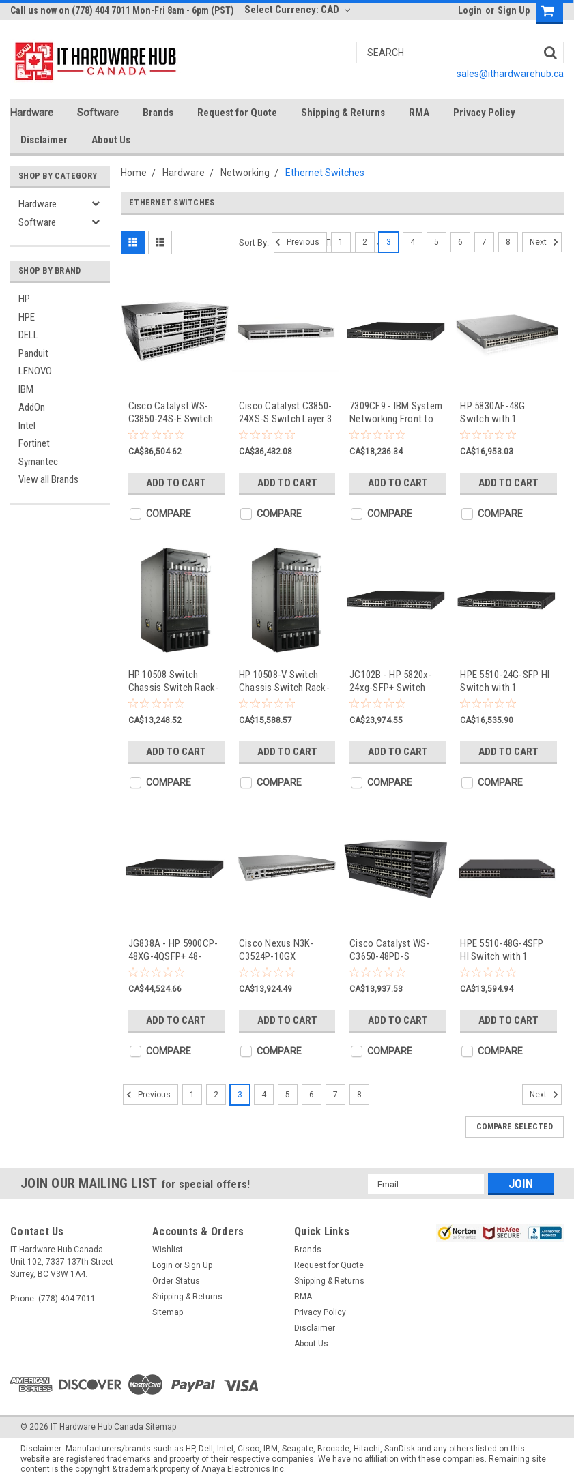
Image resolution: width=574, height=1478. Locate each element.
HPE (26, 317)
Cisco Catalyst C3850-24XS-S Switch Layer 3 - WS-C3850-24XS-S (285, 412)
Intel (26, 425)
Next (546, 242)
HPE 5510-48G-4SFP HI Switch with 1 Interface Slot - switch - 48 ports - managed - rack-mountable (506, 949)
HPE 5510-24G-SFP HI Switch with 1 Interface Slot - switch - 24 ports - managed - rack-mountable (506, 681)
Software (98, 112)
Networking (245, 172)
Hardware (31, 112)
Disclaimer (44, 140)
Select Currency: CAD (297, 9)
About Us (110, 140)
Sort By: (254, 242)
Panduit (33, 353)
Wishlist (167, 1249)
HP (24, 299)
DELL (28, 335)
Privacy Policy (484, 112)
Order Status (176, 1281)
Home (134, 172)
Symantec (38, 462)
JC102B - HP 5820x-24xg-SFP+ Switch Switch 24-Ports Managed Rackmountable (390, 681)
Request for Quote (237, 112)
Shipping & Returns (343, 112)
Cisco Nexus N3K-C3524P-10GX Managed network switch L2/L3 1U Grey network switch (283, 949)
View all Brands (48, 479)
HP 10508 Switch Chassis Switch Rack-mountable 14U (173, 681)
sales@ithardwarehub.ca (510, 73)
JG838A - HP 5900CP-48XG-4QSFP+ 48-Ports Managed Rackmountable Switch (173, 949)
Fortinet (34, 443)
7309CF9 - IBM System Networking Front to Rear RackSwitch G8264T (395, 412)
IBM (25, 389)
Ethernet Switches (324, 172)
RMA (419, 112)
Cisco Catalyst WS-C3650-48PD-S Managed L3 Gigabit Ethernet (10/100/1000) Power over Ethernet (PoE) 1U (396, 949)
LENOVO (35, 371)
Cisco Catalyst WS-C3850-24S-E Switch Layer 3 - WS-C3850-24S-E (171, 412)
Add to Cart (176, 483)
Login (470, 10)
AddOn (31, 407)
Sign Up (514, 10)
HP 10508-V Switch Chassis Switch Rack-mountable (284, 681)
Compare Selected (514, 1127)
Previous (295, 242)
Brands (158, 112)
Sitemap (167, 1312)
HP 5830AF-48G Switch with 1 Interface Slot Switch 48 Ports (503, 412)
